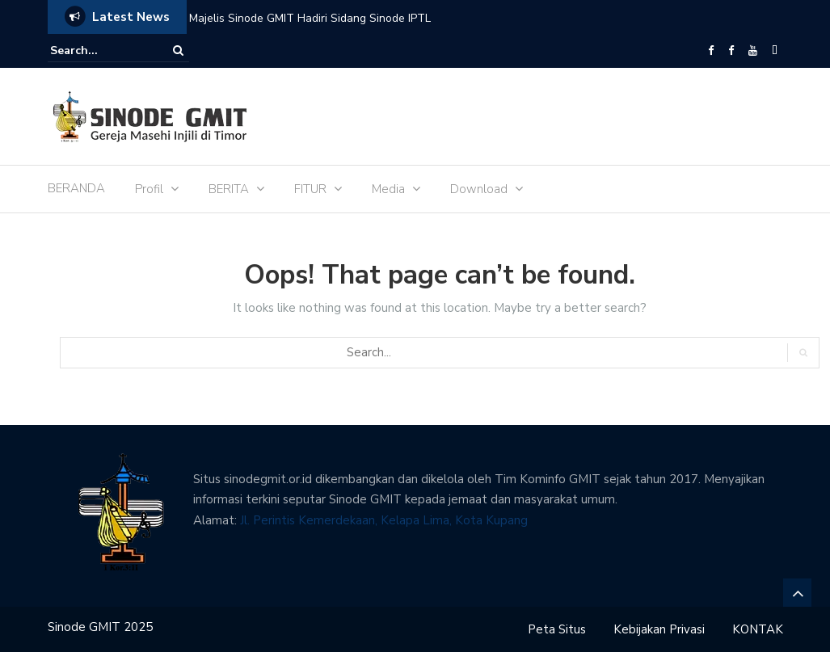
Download (479, 189)
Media (388, 189)
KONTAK (757, 629)
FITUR (310, 189)
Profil (149, 189)
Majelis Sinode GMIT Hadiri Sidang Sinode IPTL (310, 18)
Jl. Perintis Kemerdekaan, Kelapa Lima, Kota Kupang (384, 520)
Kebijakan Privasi (659, 629)
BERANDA (76, 188)
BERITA (229, 189)
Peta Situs (557, 629)
